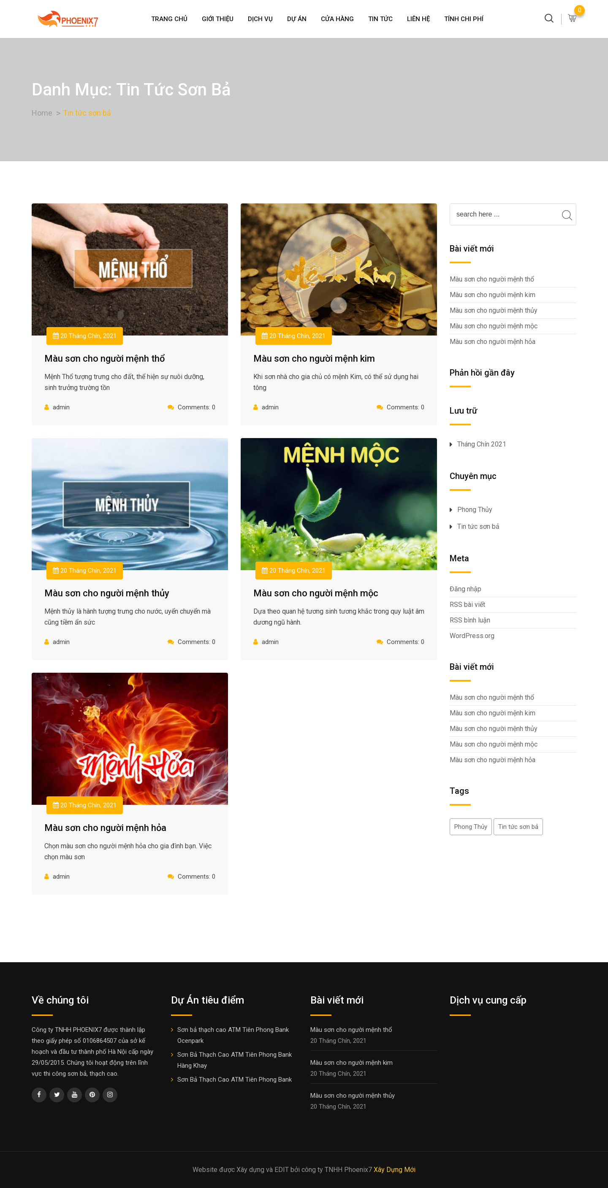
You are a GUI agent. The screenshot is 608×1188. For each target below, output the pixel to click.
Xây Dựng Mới (394, 1170)
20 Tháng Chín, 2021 (85, 336)
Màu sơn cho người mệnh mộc (315, 593)
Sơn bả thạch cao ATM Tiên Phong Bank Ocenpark (233, 1035)
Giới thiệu (217, 19)
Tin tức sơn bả (478, 526)
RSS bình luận (470, 620)
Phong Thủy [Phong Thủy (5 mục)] (470, 827)
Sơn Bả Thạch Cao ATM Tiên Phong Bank (234, 1079)
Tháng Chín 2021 (481, 444)
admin (61, 407)
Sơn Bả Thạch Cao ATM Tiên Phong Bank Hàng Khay (234, 1060)
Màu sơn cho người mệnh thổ (104, 358)
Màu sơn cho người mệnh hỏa (105, 828)
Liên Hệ (418, 19)
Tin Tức (380, 19)
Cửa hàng (337, 19)
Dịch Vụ (260, 19)
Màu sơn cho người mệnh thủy (106, 593)
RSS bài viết (467, 605)
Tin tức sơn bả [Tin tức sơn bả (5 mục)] (518, 827)
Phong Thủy (474, 510)
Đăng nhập (465, 589)
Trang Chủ (169, 19)
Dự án (297, 19)
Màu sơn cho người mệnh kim (314, 358)
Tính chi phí (463, 19)
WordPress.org (472, 636)
